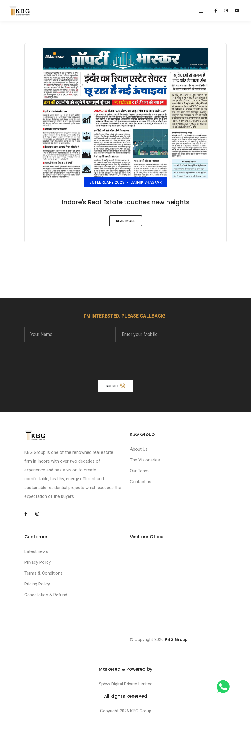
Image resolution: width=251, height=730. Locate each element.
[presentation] (68, 357)
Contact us (140, 481)
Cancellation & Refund (45, 594)
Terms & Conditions (43, 573)
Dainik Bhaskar (146, 182)
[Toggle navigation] (201, 11)
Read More (125, 222)
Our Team (139, 470)
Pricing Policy (37, 584)
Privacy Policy (37, 562)
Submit (115, 385)
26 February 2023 (106, 182)
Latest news (36, 551)
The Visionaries (145, 460)
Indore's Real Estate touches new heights (126, 202)
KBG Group (176, 639)
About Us (139, 449)
